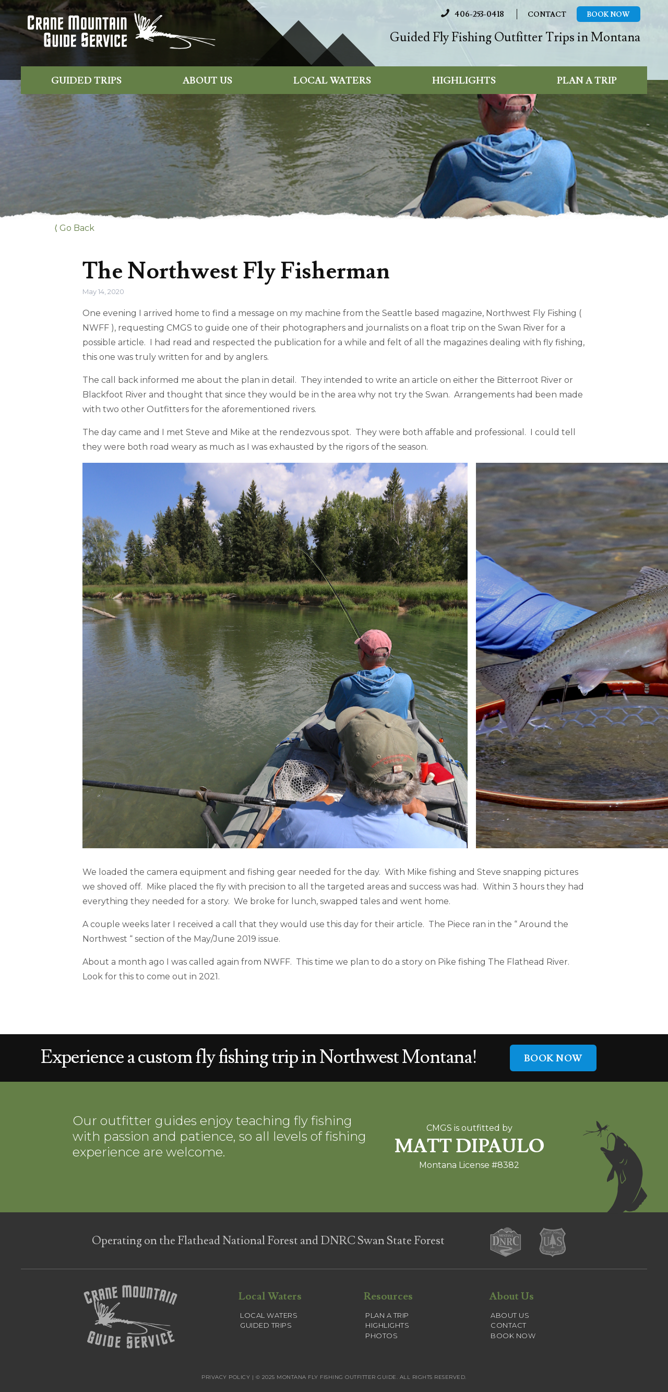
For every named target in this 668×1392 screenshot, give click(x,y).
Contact (547, 14)
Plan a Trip (587, 81)
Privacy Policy (225, 1377)
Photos (381, 1335)
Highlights (464, 81)
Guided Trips (86, 81)
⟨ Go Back (74, 228)
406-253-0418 (470, 14)
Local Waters (332, 81)
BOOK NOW (553, 1058)
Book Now (608, 14)
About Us (207, 81)
